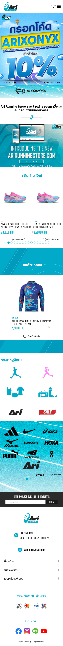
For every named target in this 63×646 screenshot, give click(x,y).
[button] (59, 82)
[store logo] (10, 6)
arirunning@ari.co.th (34, 550)
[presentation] (2, 89)
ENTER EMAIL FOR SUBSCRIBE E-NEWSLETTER (31, 496)
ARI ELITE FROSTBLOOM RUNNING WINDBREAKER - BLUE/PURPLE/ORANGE (31, 322)
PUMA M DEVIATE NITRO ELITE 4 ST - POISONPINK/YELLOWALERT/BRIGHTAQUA (17, 225)
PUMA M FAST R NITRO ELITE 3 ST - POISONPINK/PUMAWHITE (48, 225)
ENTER (51, 502)
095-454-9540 (26, 533)
